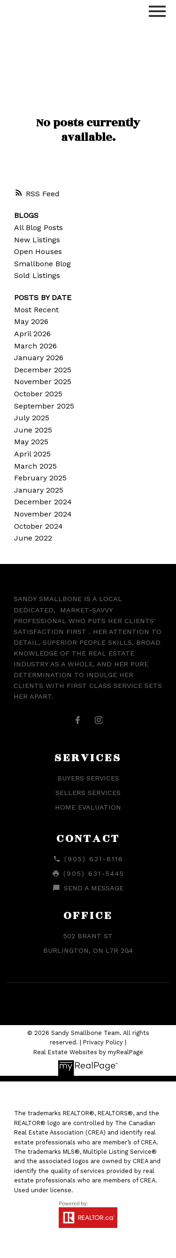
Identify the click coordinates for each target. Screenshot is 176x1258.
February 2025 (40, 477)
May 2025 (31, 441)
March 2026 (35, 345)
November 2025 (42, 381)
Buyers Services (88, 778)
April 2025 (32, 453)
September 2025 (44, 405)
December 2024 (43, 501)
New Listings (37, 239)
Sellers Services (88, 792)
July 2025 (31, 417)
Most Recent (36, 309)
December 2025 (42, 369)
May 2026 (31, 321)
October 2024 (38, 526)
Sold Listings (37, 275)
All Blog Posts (38, 227)
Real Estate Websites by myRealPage (88, 1052)
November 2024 (43, 513)
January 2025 (38, 490)
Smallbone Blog (42, 263)
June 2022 (33, 537)
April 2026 (32, 333)
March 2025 (35, 466)
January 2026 (38, 357)
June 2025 (33, 429)
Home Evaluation (88, 807)
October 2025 (38, 393)
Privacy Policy (103, 1042)
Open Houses (38, 251)
